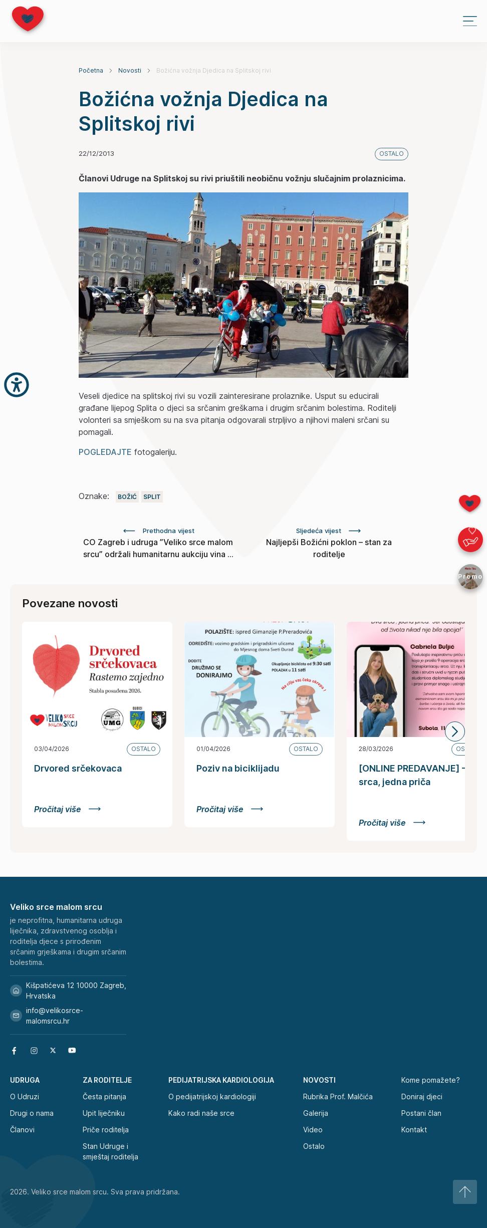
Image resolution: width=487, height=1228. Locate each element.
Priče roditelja (106, 1129)
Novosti (129, 70)
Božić (127, 497)
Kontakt (414, 1129)
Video (313, 1129)
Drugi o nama (32, 1113)
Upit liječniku (104, 1113)
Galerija (315, 1113)
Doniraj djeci (421, 1096)
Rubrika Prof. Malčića (338, 1096)
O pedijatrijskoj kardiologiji (212, 1096)
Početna (91, 70)
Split (152, 497)
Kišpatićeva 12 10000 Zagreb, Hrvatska (68, 990)
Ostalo (314, 1146)
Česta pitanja (104, 1096)
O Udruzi (24, 1096)
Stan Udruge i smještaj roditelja (110, 1151)
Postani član (421, 1113)
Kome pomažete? (430, 1080)
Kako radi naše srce (201, 1113)
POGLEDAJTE (105, 452)
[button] (455, 731)
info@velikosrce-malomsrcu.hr (46, 1015)
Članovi (22, 1129)
